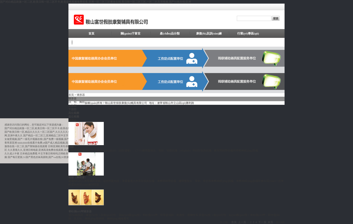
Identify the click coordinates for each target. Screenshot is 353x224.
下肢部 (72, 109)
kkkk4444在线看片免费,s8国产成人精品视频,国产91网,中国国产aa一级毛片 (58, 142)
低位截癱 (73, 116)
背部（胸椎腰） (77, 177)
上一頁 (242, 222)
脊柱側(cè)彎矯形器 (80, 211)
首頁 (91, 33)
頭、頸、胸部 (76, 102)
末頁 (270, 222)
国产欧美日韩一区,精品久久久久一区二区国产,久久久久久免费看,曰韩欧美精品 (48, 131)
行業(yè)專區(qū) (248, 33)
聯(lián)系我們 (91, 42)
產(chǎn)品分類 (170, 33)
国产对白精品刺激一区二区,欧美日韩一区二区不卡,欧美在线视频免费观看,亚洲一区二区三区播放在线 (60, 128)
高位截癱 (73, 112)
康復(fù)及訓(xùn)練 (209, 33)
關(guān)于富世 (130, 33)
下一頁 (262, 222)
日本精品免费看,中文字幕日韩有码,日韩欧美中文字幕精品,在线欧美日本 (59, 153)
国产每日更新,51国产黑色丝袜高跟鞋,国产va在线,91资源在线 (41, 157)
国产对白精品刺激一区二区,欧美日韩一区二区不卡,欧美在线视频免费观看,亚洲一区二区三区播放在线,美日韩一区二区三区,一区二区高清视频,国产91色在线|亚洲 (95, 1)
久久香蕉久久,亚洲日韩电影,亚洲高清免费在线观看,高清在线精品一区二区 (48, 150)
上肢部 (72, 105)
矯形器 (81, 94)
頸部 (71, 147)
